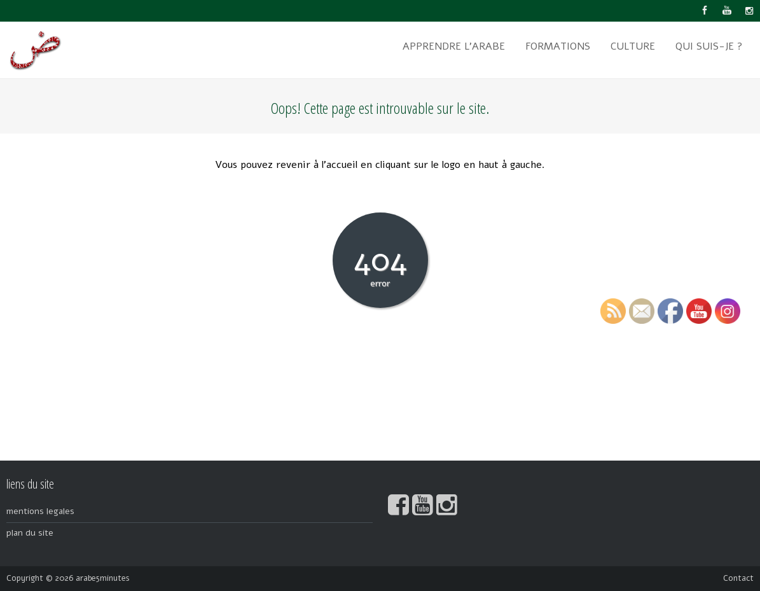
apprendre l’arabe (454, 46)
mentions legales (40, 511)
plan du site (29, 533)
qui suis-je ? (709, 46)
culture (633, 46)
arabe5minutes (103, 578)
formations (557, 46)
